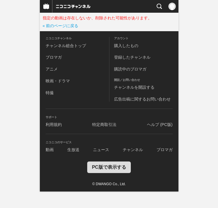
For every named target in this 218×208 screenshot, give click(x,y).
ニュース (101, 149)
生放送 (73, 149)
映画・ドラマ (58, 81)
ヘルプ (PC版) (160, 124)
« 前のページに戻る (61, 25)
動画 (50, 149)
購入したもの (126, 45)
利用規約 (54, 124)
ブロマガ (54, 57)
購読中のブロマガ (130, 69)
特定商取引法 (104, 124)
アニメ (52, 69)
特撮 (50, 92)
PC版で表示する (109, 167)
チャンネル (133, 149)
